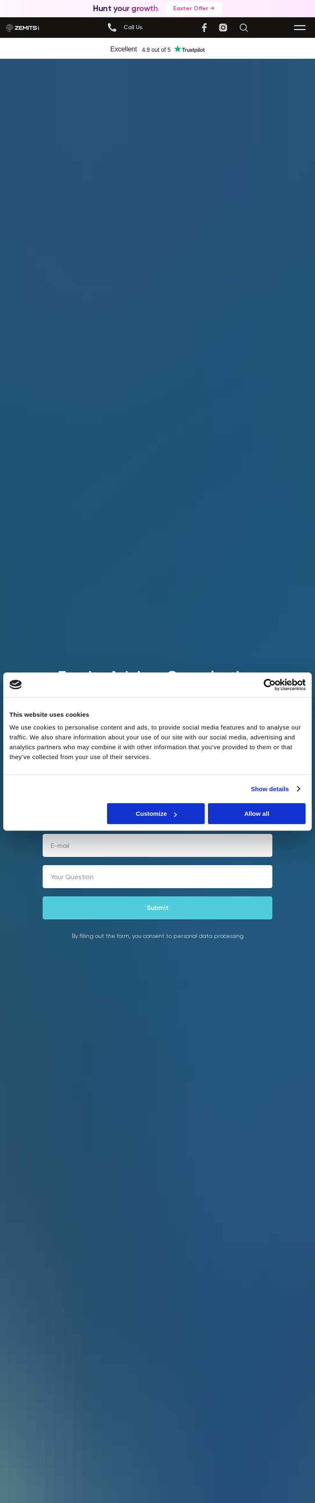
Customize (156, 813)
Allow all (256, 813)
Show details (270, 788)
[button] (133, 27)
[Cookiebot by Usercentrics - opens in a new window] (270, 685)
